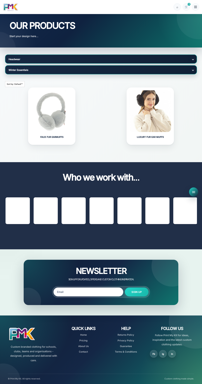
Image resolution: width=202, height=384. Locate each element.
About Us (83, 346)
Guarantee (126, 346)
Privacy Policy (126, 340)
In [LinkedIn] (172, 354)
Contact (83, 351)
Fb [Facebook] (153, 354)
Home (83, 334)
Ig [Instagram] (163, 354)
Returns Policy (126, 334)
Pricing (83, 340)
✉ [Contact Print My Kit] (193, 192)
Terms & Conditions (126, 351)
